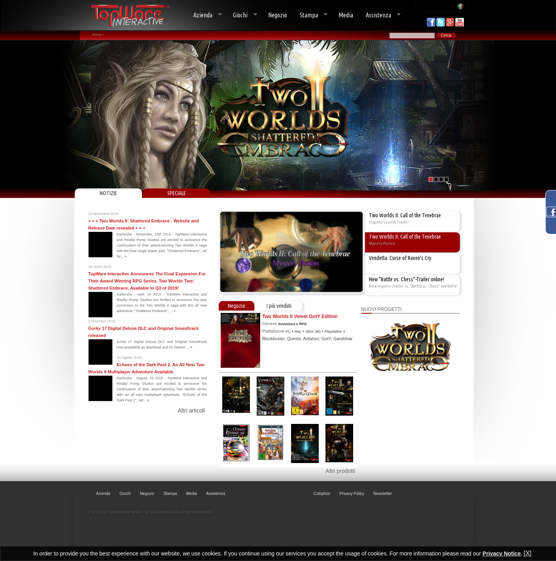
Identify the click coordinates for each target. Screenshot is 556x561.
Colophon (322, 493)
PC (288, 331)
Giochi (242, 15)
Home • (98, 35)
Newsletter (382, 493)
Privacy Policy (352, 493)
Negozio (277, 15)
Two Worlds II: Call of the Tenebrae (405, 215)
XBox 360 (313, 331)
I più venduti (279, 306)
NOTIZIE (108, 193)
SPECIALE (176, 193)
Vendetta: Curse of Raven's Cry (400, 258)
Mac (298, 331)
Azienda (204, 15)
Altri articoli (191, 410)
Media (346, 15)
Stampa (310, 15)
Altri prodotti (340, 471)
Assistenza (380, 15)
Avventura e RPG (292, 324)
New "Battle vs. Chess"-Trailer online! (406, 279)
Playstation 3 (335, 331)
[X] (527, 553)
